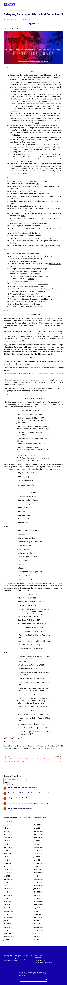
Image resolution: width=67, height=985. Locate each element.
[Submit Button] (46, 979)
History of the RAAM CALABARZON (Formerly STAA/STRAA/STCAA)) (28, 803)
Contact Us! (38, 957)
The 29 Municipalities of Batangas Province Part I (22, 787)
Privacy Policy (38, 955)
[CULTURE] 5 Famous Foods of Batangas (20, 808)
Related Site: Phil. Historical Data (44, 963)
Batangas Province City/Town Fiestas (19, 798)
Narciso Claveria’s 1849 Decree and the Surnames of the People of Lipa (29, 793)
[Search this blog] (15, 779)
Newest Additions (40, 960)
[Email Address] (31, 979)
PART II (12, 29)
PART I (5, 29)
